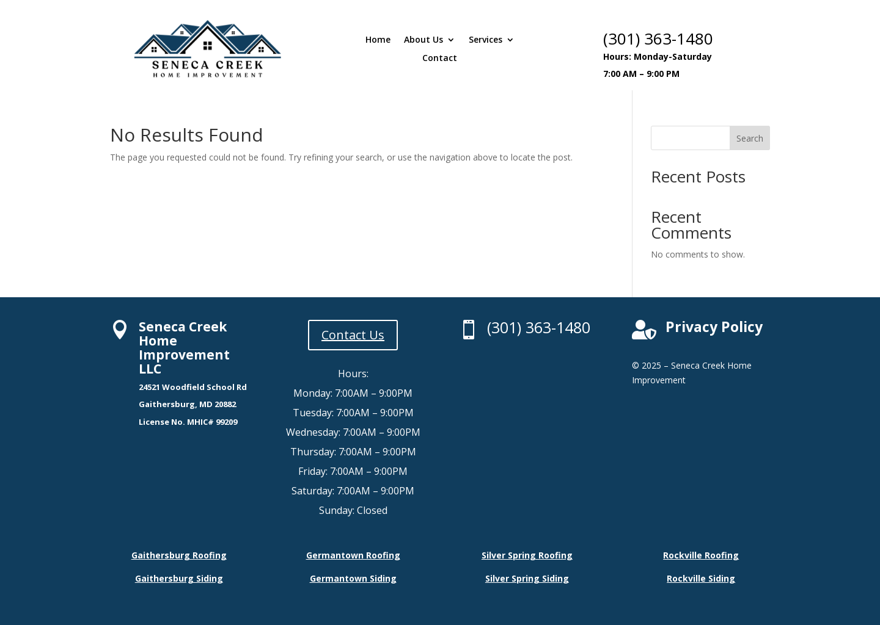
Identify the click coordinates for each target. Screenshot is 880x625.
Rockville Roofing (701, 555)
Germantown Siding (353, 578)
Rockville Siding (701, 578)
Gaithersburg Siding (179, 578)
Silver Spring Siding (527, 578)
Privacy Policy (714, 326)
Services (485, 40)
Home (378, 40)
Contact (439, 58)
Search (749, 138)
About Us (423, 40)
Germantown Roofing (353, 555)
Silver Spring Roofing (527, 555)
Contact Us (352, 335)
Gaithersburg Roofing (179, 555)
